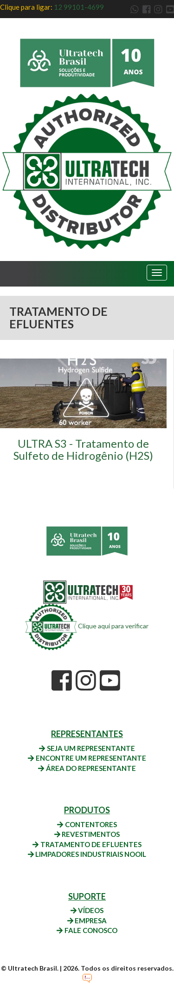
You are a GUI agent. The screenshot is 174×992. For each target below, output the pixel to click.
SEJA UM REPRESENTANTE (87, 748)
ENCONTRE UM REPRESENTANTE (87, 758)
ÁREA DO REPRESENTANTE (86, 768)
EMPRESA (87, 920)
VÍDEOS (87, 910)
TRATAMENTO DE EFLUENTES (86, 844)
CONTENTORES (86, 824)
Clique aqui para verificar (87, 626)
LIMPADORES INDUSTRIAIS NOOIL (87, 854)
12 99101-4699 (79, 7)
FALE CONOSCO (87, 930)
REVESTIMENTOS (87, 834)
